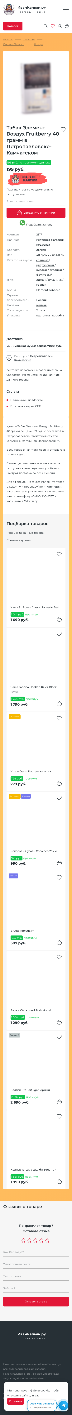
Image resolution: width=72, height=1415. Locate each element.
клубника (55, 280)
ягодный (56, 270)
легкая (41, 250)
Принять (15, 1401)
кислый (42, 270)
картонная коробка (50, 315)
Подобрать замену (36, 223)
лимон (41, 280)
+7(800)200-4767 (42, 496)
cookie (45, 1390)
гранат (41, 284)
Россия (41, 300)
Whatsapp (31, 501)
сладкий (42, 260)
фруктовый (44, 274)
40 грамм (43, 255)
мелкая (41, 305)
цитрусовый (45, 265)
